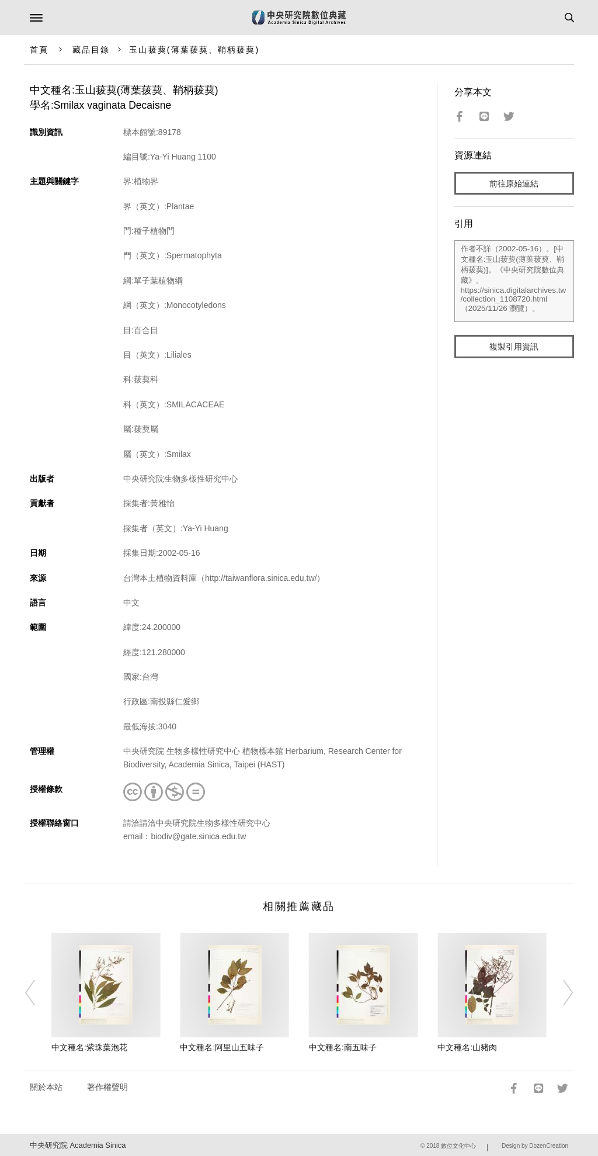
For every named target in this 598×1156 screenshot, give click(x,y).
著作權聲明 (107, 1087)
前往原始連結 (513, 183)
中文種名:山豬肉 (467, 1047)
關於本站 (46, 1087)
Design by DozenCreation (535, 1146)
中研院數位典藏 (299, 18)
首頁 (39, 49)
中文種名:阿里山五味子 (222, 1047)
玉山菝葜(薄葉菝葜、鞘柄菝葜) (194, 49)
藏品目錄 (91, 49)
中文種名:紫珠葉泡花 (89, 1047)
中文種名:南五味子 (343, 1047)
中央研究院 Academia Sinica (78, 1145)
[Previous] (38, 993)
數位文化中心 (458, 1146)
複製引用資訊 (513, 346)
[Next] (560, 993)
